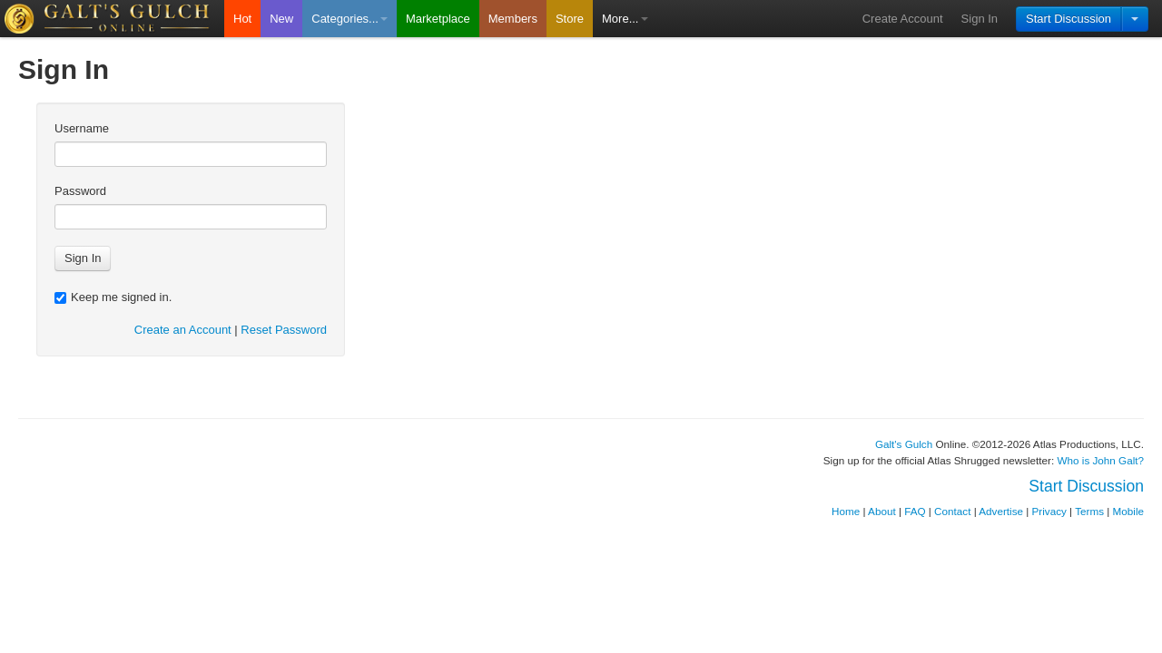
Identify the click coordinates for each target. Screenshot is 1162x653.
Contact (952, 511)
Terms (1089, 511)
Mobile (1128, 511)
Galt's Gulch (903, 444)
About (882, 511)
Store (570, 18)
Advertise (1001, 511)
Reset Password (284, 329)
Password (80, 191)
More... (624, 18)
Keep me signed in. (113, 297)
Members (512, 18)
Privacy (1049, 511)
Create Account (902, 18)
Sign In (979, 18)
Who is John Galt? (1101, 460)
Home (846, 511)
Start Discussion (1068, 18)
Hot (242, 18)
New (281, 18)
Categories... (349, 18)
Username (81, 128)
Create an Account (182, 329)
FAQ (914, 511)
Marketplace (438, 18)
